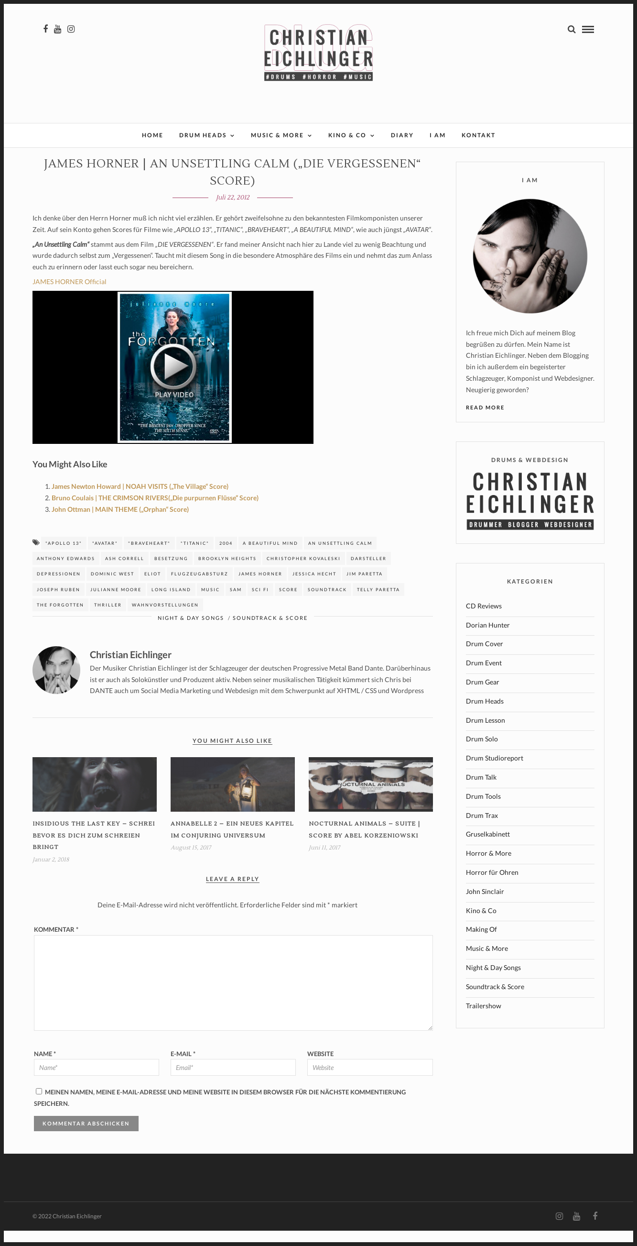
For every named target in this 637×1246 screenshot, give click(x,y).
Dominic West (112, 589)
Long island (171, 604)
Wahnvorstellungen (165, 620)
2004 (226, 558)
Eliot (152, 589)
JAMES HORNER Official (69, 297)
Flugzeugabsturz (199, 589)
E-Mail (183, 1069)
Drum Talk (481, 792)
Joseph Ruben (58, 604)
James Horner (260, 589)
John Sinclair (485, 907)
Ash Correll (124, 573)
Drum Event (484, 678)
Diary (402, 135)
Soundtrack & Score (270, 633)
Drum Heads (203, 135)
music (210, 604)
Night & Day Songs (191, 633)
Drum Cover (484, 659)
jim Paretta (364, 589)
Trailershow (483, 1021)
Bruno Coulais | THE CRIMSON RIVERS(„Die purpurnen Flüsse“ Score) (155, 513)
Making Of (481, 944)
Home (152, 135)
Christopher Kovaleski (304, 573)
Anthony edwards (66, 573)
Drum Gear (482, 697)
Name (45, 1069)
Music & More (277, 135)
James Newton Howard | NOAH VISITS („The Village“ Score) (140, 501)
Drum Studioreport (494, 773)
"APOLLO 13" (63, 558)
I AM (438, 135)
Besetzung (171, 573)
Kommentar (56, 944)
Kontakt (479, 135)
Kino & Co (347, 135)
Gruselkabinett (488, 849)
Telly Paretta (378, 604)
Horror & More (488, 868)
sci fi (260, 604)
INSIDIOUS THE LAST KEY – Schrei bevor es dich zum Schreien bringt (93, 851)
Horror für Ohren (492, 887)
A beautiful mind (270, 558)
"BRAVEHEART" (149, 558)
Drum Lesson (485, 735)
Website (320, 1069)
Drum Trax (482, 831)
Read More (485, 422)
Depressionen (59, 589)
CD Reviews (484, 621)
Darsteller (369, 573)
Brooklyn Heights (227, 573)
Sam (236, 604)
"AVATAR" (105, 558)
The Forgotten (60, 620)
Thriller (108, 620)
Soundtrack (327, 604)
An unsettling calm (340, 558)
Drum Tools (483, 811)
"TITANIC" (195, 558)
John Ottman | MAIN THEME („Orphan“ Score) (120, 524)
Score (288, 604)
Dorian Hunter (488, 640)
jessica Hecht (314, 589)
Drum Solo (482, 754)
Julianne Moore (115, 604)
